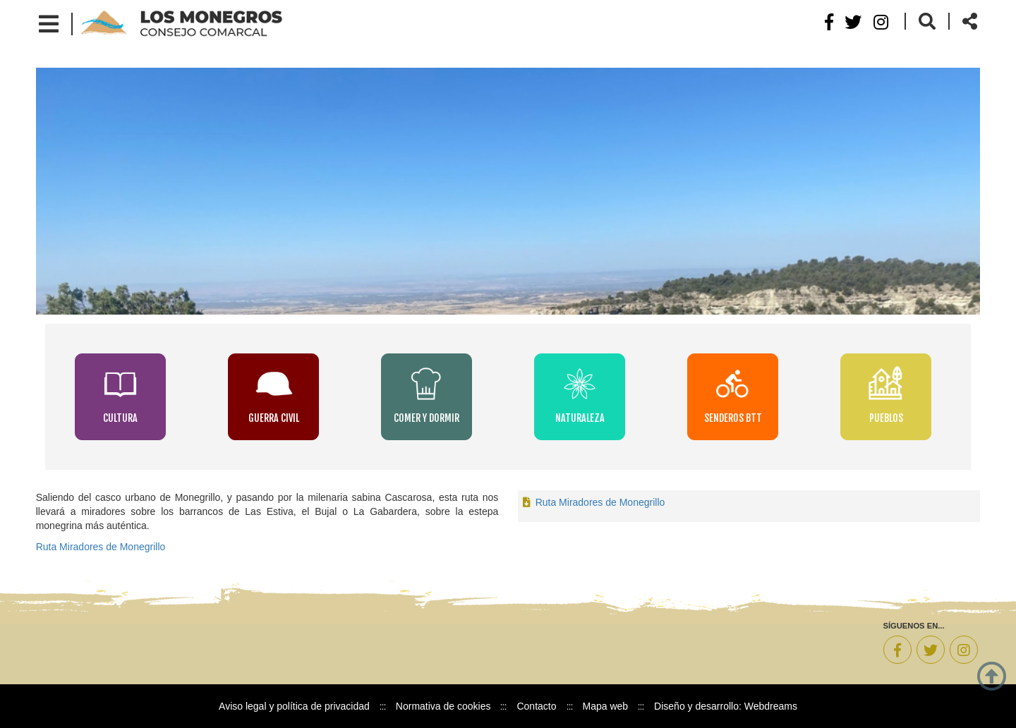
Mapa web (606, 706)
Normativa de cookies (443, 706)
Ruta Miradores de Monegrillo (101, 546)
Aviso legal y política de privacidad (294, 706)
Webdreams (770, 706)
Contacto (536, 706)
